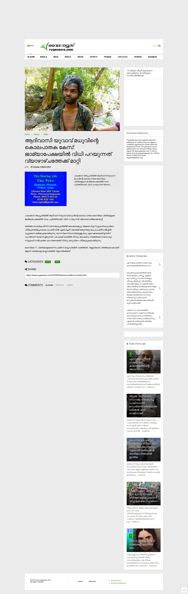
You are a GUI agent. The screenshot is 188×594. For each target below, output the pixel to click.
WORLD (68, 57)
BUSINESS (152, 57)
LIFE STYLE (123, 57)
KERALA (43, 57)
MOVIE (80, 57)
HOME (31, 57)
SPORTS (93, 57)
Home (27, 134)
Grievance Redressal (118, 583)
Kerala (36, 134)
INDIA (55, 57)
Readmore (151, 387)
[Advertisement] (94, 21)
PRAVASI (107, 57)
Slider (46, 134)
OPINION (138, 57)
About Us (92, 581)
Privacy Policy (116, 580)
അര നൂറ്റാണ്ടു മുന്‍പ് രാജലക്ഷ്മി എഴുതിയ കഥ (141, 544)
